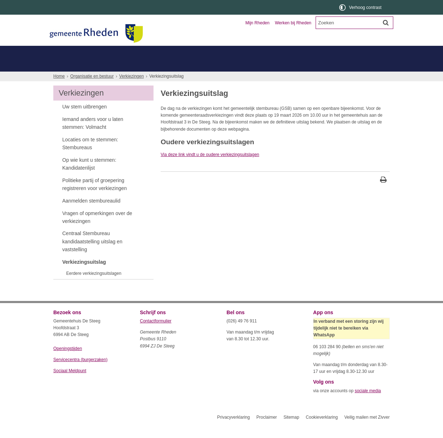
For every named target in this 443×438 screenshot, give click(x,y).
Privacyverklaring (233, 430)
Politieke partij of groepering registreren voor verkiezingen (94, 197)
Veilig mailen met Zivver (367, 430)
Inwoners (74, 52)
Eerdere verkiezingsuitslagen (93, 286)
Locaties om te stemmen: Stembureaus (90, 156)
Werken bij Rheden (293, 22)
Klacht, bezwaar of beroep (226, 65)
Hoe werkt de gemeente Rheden (88, 78)
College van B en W (166, 65)
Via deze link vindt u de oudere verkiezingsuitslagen (210, 167)
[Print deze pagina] (383, 193)
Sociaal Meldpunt (69, 383)
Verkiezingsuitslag (84, 275)
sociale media (368, 403)
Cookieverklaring (322, 430)
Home (59, 89)
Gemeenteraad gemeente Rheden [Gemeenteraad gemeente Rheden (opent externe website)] (94, 65)
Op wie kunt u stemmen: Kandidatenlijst (89, 177)
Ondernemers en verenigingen (152, 52)
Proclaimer (266, 430)
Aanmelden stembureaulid (91, 213)
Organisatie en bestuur (337, 52)
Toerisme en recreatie (251, 52)
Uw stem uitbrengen (84, 119)
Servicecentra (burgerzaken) (80, 372)
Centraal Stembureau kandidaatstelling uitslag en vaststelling (92, 254)
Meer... (141, 78)
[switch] (361, 7)
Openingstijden (67, 361)
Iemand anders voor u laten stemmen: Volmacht (92, 136)
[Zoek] (385, 23)
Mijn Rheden (257, 22)
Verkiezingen (131, 89)
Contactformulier (155, 333)
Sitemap (291, 430)
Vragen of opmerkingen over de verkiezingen (97, 230)
